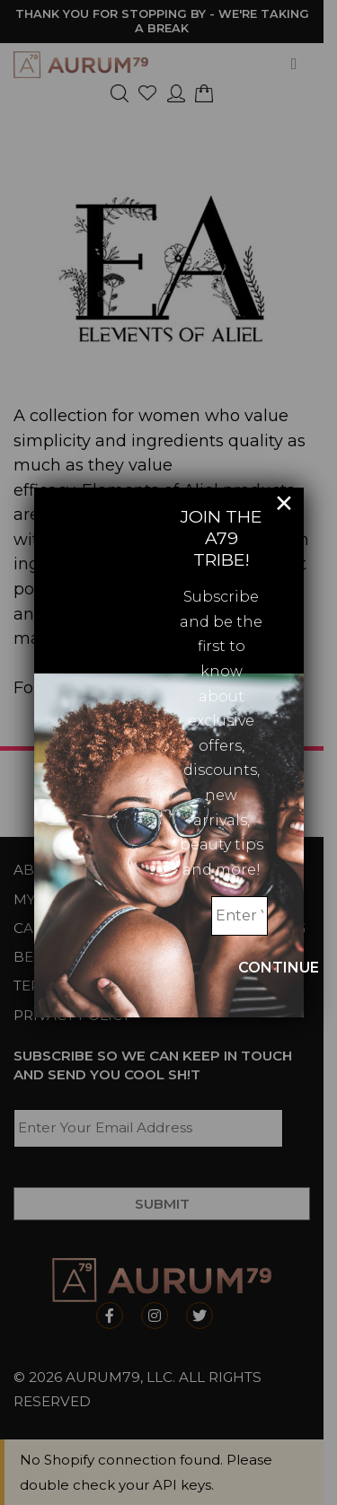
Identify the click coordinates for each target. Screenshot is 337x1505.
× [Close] (284, 503)
